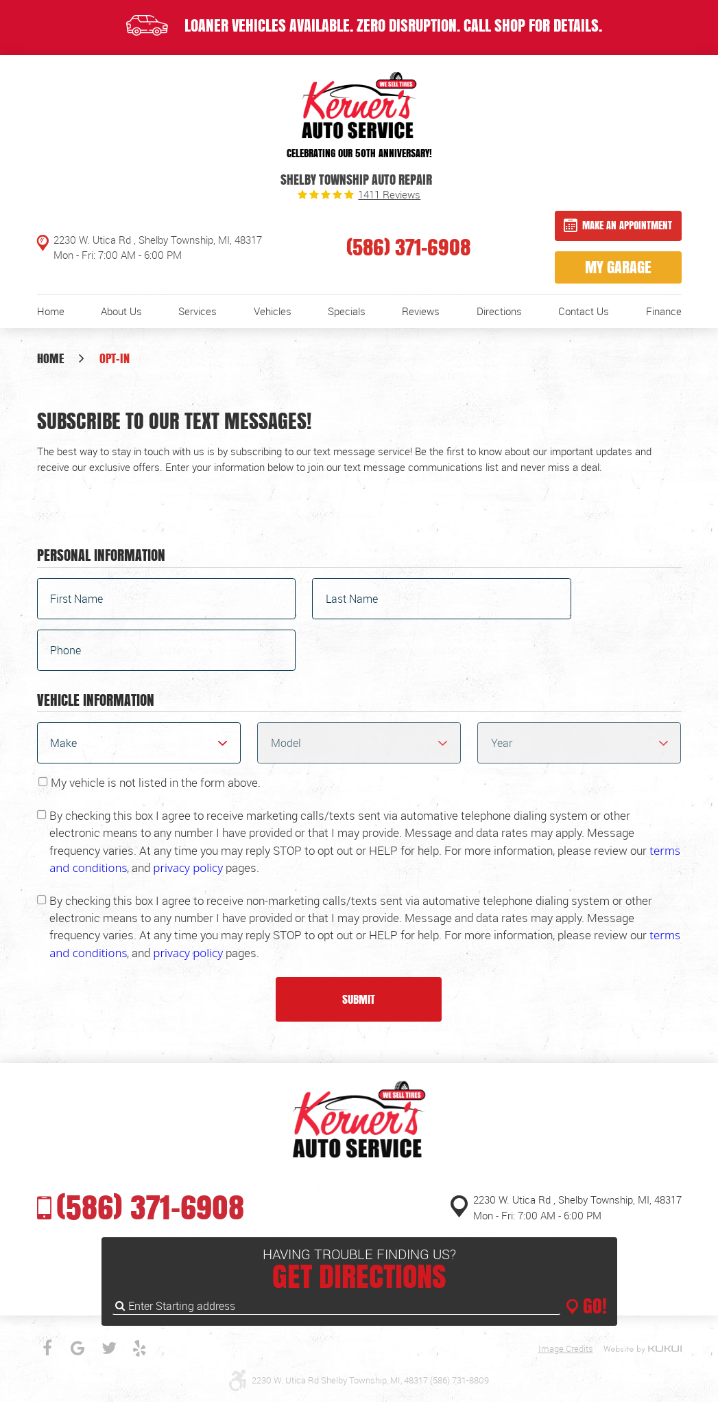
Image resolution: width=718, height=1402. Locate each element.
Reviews (421, 311)
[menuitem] (50, 311)
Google (78, 1348)
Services (197, 311)
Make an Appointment (627, 225)
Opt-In (114, 358)
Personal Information (101, 556)
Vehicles (272, 311)
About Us (121, 311)
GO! (592, 1305)
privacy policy (188, 867)
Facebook (47, 1348)
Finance (664, 311)
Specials (347, 311)
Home (50, 311)
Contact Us (583, 311)
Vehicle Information (95, 701)
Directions (499, 311)
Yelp (140, 1348)
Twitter (109, 1348)
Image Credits (565, 1348)
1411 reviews (389, 194)
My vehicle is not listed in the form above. (156, 782)
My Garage (618, 267)
